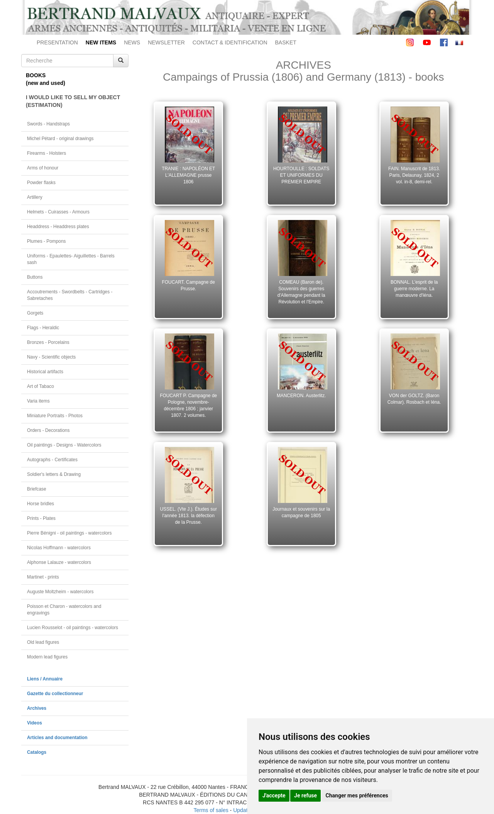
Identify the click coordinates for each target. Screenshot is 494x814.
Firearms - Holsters (46, 153)
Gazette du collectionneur (55, 693)
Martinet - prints (43, 577)
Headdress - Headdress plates (58, 226)
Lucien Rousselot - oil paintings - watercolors (72, 627)
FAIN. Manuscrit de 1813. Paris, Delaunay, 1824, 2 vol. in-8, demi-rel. (414, 175)
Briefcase (36, 489)
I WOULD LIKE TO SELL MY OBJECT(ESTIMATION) (73, 101)
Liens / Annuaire (45, 679)
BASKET (285, 42)
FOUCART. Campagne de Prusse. (188, 285)
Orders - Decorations (48, 430)
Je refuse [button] (305, 795)
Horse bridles (40, 503)
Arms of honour (42, 168)
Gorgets (35, 313)
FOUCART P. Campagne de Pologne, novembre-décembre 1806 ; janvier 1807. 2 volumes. (188, 405)
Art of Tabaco (40, 386)
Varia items (38, 401)
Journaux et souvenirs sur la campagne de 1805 (301, 512)
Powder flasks (41, 182)
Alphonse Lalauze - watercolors (59, 562)
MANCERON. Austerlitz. (301, 395)
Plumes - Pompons (46, 241)
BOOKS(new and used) (45, 79)
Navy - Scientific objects (51, 357)
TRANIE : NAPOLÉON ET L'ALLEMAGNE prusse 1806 (188, 175)
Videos (34, 723)
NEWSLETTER (166, 42)
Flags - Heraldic (43, 327)
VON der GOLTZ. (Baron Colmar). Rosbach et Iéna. (414, 399)
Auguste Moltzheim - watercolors (60, 591)
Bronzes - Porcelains (48, 342)
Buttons (34, 277)
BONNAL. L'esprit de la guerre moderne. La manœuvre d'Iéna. (414, 288)
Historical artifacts (45, 371)
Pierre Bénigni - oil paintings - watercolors (69, 533)
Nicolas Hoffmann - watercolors (59, 547)
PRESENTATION (57, 42)
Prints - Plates (41, 518)
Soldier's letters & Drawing (54, 474)
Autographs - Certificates (52, 459)
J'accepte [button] (274, 795)
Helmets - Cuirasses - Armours (58, 212)
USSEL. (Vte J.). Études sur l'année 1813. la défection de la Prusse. (188, 515)
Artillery (34, 197)
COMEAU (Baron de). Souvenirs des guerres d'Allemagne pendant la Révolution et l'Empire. (301, 291)
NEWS (132, 42)
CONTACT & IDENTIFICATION (230, 42)
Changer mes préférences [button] (357, 795)
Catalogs (36, 752)
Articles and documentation (57, 737)
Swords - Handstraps (48, 124)
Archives (36, 708)
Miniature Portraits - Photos (55, 415)
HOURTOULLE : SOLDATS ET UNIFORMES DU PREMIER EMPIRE (301, 175)
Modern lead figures (47, 657)
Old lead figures (43, 642)
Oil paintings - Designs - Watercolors (64, 445)
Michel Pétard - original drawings (60, 138)
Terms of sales (210, 810)
